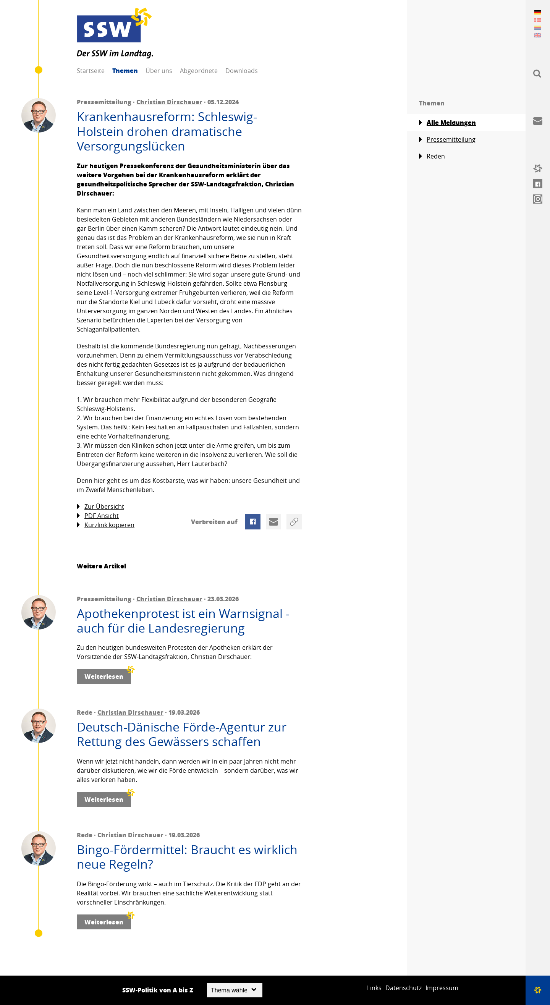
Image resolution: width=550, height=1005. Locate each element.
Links (374, 988)
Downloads (241, 70)
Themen (125, 70)
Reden (432, 156)
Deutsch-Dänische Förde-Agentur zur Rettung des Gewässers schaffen (181, 734)
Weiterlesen (107, 675)
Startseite (91, 70)
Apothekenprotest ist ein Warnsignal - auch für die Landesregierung (183, 621)
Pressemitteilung (447, 139)
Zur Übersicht (100, 506)
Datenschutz (403, 988)
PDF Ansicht (98, 515)
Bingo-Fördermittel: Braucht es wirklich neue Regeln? (187, 857)
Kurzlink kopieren (105, 525)
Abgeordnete (199, 70)
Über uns (159, 70)
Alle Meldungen (447, 122)
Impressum (441, 988)
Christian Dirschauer (169, 101)
